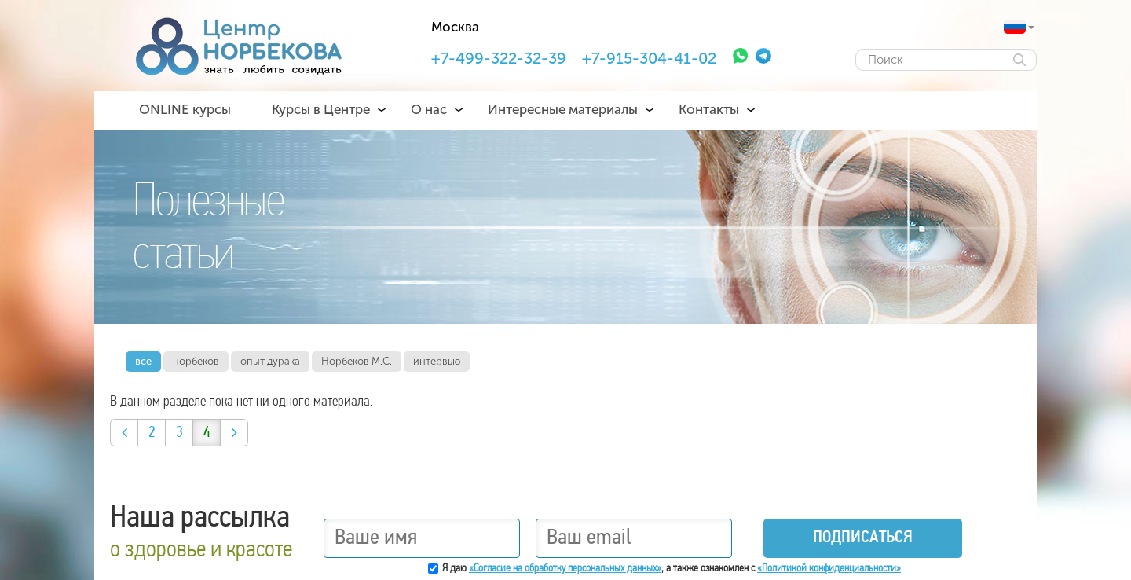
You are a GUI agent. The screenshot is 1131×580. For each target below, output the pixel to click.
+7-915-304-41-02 (649, 58)
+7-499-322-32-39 (498, 58)
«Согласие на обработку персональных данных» (565, 568)
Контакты (709, 109)
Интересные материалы (563, 109)
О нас (429, 109)
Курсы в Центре (321, 109)
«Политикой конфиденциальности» (829, 568)
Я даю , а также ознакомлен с (671, 568)
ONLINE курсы (185, 109)
